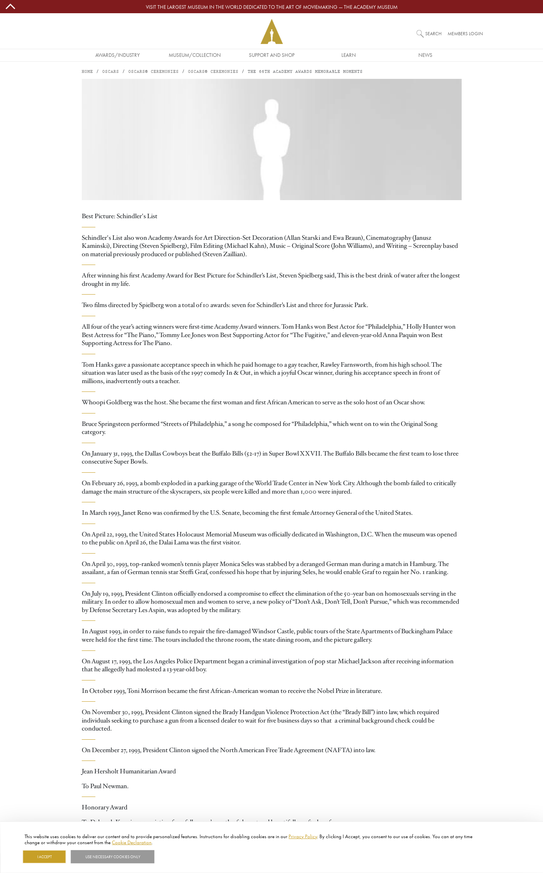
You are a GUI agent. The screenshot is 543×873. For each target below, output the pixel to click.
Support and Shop (272, 55)
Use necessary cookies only (112, 856)
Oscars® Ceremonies (153, 72)
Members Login (465, 33)
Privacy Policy (303, 836)
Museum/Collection (195, 55)
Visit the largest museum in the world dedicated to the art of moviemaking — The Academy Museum (272, 7)
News (425, 55)
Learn (348, 55)
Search (433, 33)
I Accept (44, 856)
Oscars (110, 72)
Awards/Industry (117, 55)
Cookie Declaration (131, 842)
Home (87, 72)
